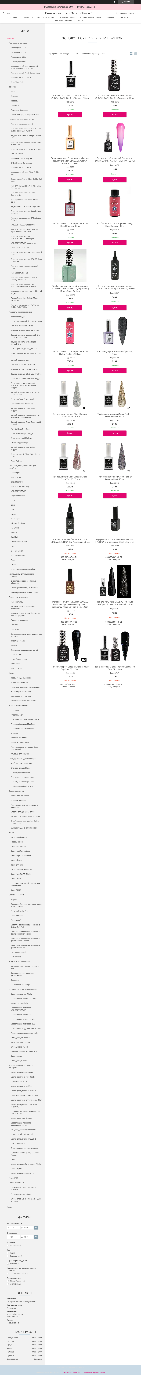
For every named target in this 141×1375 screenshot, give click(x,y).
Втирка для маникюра (20, 796)
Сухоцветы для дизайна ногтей (24, 828)
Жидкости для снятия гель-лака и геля (25, 967)
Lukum (13, 514)
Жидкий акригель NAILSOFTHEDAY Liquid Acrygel (26, 393)
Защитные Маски (18, 641)
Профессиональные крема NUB (24, 1033)
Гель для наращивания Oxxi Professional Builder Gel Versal (23, 285)
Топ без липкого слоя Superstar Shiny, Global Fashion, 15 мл (70, 224)
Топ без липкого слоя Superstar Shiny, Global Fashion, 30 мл (115, 224)
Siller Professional (18, 523)
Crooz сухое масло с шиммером (24, 1148)
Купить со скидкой (86, 7)
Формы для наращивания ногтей (24, 650)
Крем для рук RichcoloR (21, 1042)
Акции (9, 1207)
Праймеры (15, 473)
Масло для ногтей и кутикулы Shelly (26, 1164)
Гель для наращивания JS (22, 124)
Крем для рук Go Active (20, 1038)
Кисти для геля (17, 865)
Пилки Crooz (16, 957)
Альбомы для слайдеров (21, 763)
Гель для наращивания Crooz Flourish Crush (26, 253)
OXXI (13, 546)
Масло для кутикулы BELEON (23, 1139)
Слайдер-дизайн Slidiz (20, 768)
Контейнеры (16, 664)
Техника (12, 87)
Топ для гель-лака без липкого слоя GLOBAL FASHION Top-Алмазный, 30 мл (70, 540)
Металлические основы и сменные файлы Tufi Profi (25, 926)
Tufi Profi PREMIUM (19, 542)
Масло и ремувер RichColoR (22, 1077)
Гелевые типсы (17, 602)
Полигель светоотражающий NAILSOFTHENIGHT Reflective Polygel (23, 385)
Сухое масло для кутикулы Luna (24, 1095)
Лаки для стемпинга (19, 738)
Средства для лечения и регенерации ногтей (21, 1124)
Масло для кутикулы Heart (22, 1072)
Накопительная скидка (90, 17)
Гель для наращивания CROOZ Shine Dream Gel (26, 260)
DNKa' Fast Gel (17, 154)
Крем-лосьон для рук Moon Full (24, 1051)
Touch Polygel (16, 461)
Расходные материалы (18, 597)
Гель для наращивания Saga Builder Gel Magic (26, 212)
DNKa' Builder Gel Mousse (21, 163)
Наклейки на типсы (19, 659)
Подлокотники (17, 655)
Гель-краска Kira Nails (20, 742)
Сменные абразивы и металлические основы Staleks (26, 905)
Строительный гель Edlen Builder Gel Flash (26, 180)
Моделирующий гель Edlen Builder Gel (25, 173)
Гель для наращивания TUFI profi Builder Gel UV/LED (25, 306)
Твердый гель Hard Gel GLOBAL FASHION (24, 299)
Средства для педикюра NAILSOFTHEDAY (21, 1009)
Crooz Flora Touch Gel (20, 248)
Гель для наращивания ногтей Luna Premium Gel (26, 187)
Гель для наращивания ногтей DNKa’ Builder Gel (26, 143)
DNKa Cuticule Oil (18, 1143)
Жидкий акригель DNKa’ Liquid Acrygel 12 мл (23, 343)
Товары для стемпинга (18, 706)
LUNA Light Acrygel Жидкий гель (24, 349)
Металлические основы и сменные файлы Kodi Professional (25, 933)
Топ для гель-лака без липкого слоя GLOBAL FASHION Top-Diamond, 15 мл (70, 96)
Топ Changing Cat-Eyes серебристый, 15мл (115, 352)
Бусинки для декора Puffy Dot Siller (25, 816)
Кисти (11, 832)
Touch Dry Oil (16, 1169)
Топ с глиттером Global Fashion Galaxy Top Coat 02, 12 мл (70, 668)
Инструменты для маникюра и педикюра (21, 575)
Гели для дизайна (18, 800)
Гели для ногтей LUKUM (21, 168)
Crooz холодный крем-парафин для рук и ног (26, 1200)
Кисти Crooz (16, 879)
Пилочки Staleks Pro (19, 911)
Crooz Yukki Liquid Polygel (21, 438)
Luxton (13, 565)
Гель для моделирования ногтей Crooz (24, 267)
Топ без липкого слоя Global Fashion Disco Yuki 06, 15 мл (114, 478)
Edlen (13, 505)
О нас (80, 21)
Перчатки (14, 625)
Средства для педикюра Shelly (23, 999)
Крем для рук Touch (19, 1061)
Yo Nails (14, 532)
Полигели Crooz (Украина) (21, 404)
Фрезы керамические (19, 682)
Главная (13, 17)
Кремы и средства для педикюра (23, 989)
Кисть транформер (19, 837)
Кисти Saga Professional (21, 856)
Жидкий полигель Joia (20, 360)
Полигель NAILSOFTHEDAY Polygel (25, 379)
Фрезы (11, 673)
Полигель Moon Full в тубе (22, 326)
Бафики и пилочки (16, 895)
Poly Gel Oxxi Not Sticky (20, 429)
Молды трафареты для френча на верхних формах (25, 614)
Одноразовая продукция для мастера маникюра (26, 635)
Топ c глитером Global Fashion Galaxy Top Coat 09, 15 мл (115, 668)
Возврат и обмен (67, 17)
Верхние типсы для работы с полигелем (23, 607)
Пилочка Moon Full (18, 952)
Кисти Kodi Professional (20, 851)
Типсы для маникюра (19, 620)
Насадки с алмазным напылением (25, 687)
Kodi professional (17, 555)
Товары (26, 17)
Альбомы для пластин (20, 754)
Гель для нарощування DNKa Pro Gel (26, 149)
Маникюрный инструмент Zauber (24, 592)
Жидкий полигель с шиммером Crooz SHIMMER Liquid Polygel (26, 416)
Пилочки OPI (16, 920)
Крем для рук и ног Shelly (21, 994)
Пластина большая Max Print (23, 724)
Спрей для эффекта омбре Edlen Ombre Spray (25, 822)
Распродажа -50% (18, 57)
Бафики (14, 900)
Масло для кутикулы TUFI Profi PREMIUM (24, 1105)
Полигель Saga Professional (22, 399)
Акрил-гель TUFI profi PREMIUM (24, 369)
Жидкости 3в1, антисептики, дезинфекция (22, 974)
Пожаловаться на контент (71, 1372)
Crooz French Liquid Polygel (22, 433)
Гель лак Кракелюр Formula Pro (24, 569)
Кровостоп (15, 980)
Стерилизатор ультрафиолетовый (25, 115)
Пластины (15, 710)
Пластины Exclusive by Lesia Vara (25, 719)
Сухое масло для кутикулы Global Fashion (25, 1154)
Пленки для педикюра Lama (22, 777)
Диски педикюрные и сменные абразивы (23, 582)
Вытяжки (14, 96)
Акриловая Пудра (18, 317)
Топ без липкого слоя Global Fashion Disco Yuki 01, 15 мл (70, 415)
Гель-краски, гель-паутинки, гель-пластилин (24, 806)
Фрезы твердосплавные (21, 678)
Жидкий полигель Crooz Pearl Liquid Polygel (26, 423)
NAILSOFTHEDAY (18, 491)
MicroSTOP (13, 1178)
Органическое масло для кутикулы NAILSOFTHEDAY (25, 1112)
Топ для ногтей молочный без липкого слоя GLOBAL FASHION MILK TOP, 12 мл (115, 159)
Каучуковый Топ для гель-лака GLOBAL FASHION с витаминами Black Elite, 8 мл (114, 540)
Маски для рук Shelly (19, 1003)
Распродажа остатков (18, 43)
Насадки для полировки (21, 692)
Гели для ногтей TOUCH (21, 77)
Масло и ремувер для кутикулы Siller (26, 1100)
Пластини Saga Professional (22, 729)
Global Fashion (17, 551)
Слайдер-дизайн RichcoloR (22, 786)
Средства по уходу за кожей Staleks (26, 1028)
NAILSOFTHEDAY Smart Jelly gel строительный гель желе (24, 230)
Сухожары (15, 105)
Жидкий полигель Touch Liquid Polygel (23, 448)
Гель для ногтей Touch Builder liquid (25, 73)
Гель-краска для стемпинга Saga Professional (24, 748)
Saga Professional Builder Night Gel (25, 206)
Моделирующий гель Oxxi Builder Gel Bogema (26, 292)
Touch (13, 560)
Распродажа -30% (18, 52)
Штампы (14, 733)
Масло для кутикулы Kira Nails (23, 1091)
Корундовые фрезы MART (22, 696)
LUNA (13, 500)
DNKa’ (13, 509)
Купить (70, 115)
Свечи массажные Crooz (21, 1194)
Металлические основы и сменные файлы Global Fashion (25, 940)
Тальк (13, 1159)
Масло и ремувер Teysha (21, 1118)
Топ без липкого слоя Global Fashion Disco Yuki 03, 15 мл (70, 478)
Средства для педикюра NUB (23, 1024)
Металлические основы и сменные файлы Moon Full (25, 946)
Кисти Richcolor (17, 860)
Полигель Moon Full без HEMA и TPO (26, 321)
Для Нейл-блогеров (63, 21)
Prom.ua (81, 1368)
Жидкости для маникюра (19, 962)
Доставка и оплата (45, 17)
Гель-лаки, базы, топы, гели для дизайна (22, 467)
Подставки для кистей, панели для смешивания (25, 884)
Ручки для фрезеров (19, 110)
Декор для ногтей (16, 791)
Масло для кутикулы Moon (22, 1086)
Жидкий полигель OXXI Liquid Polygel (26, 374)
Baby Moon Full (17, 482)
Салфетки (15, 629)
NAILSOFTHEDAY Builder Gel (23, 225)
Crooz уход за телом (19, 1047)
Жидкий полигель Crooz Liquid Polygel (23, 409)
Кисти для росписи (18, 846)
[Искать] (3, 13)
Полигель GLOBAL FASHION (23, 365)
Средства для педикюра (21, 1015)
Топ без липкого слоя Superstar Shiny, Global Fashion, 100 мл (70, 352)
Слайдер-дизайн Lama (20, 772)
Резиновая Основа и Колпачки (23, 701)
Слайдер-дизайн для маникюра (22, 759)
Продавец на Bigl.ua (70, 1370)
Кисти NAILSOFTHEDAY (21, 874)
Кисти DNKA (16, 890)
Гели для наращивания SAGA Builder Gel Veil (26, 219)
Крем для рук (16, 1056)
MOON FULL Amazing (20, 487)
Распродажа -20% (18, 48)
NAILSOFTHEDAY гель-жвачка (23, 243)
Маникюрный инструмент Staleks (24, 588)
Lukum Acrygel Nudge (19, 443)
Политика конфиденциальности (93, 1372)
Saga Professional (18, 496)
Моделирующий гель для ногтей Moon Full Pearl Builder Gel (24, 67)
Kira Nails (14, 537)
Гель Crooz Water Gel (19, 273)
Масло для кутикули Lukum (22, 1173)
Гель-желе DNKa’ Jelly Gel (21, 158)
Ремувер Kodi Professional (21, 1134)
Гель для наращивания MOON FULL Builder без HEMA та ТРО (26, 130)
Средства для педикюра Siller (23, 1019)
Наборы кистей (17, 842)
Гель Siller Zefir (17, 82)
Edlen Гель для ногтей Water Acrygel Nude (26, 354)
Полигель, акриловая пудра (20, 312)
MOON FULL (16, 477)
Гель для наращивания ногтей (21, 119)
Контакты (124, 17)
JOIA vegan (15, 519)
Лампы (13, 92)
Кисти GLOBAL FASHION (21, 869)
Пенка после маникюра (20, 985)
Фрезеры (14, 101)
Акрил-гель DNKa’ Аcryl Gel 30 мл (25, 330)
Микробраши (16, 668)
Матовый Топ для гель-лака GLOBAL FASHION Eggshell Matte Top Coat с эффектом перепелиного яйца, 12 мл (70, 604)
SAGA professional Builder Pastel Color (24, 201)
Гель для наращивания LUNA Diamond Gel (23, 194)
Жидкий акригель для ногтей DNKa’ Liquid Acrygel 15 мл (25, 336)
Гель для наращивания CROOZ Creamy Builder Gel (24, 278)
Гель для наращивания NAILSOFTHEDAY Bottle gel (22, 237)
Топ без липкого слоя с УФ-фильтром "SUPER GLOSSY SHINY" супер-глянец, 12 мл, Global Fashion (70, 288)
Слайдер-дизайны (18, 61)
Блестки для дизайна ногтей (22, 812)
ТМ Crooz (15, 528)
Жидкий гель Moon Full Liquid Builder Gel (26, 136)
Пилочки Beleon (17, 916)
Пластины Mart (17, 715)
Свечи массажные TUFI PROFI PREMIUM (24, 1188)
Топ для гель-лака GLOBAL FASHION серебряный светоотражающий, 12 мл (114, 603)
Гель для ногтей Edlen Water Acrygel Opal (26, 455)
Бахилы (14, 645)
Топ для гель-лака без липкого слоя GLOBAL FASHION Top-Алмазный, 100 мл (115, 287)
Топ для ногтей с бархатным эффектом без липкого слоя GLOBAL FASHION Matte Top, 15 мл (70, 161)
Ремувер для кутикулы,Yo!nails (23, 1130)
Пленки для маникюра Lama (22, 782)
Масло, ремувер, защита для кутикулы (21, 1066)
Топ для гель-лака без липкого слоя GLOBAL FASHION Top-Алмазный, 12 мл (114, 96)
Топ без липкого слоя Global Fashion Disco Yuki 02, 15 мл (114, 415)
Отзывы (110, 17)
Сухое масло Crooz (19, 1082)
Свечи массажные (16, 1183)
